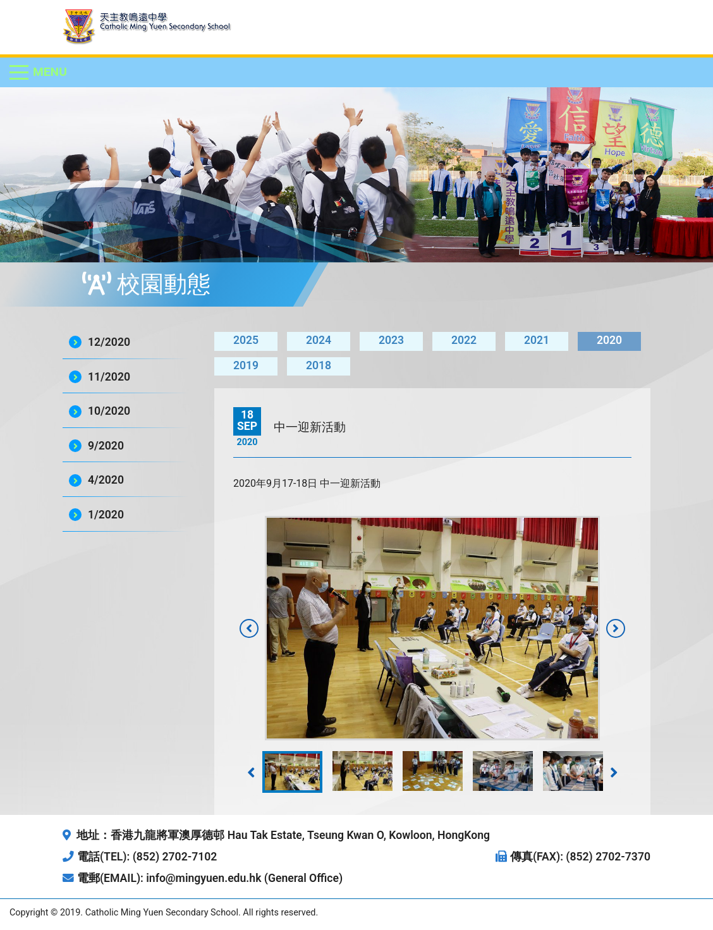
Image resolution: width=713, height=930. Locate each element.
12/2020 (109, 342)
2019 (246, 365)
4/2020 (106, 480)
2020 (609, 340)
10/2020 (109, 411)
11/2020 (109, 376)
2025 (246, 340)
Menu (50, 71)
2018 (318, 365)
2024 (318, 340)
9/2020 (106, 445)
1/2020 (106, 514)
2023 (391, 340)
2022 (464, 340)
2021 (536, 340)
